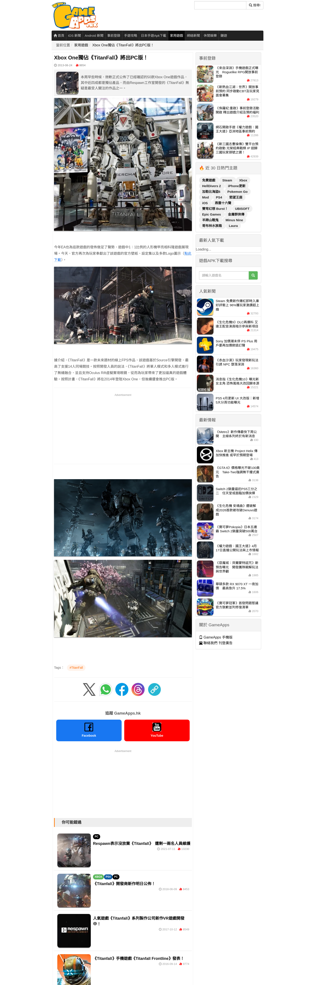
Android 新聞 (94, 35)
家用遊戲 (176, 35)
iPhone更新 (236, 186)
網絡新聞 (193, 35)
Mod (206, 197)
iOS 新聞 (74, 35)
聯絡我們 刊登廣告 (216, 643)
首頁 (59, 35)
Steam (227, 180)
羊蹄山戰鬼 (210, 220)
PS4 (108, 876)
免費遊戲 (209, 180)
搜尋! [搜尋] (255, 5)
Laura (233, 226)
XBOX (98, 876)
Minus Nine (234, 220)
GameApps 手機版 (216, 637)
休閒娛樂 (210, 35)
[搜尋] (220, 5)
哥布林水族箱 (212, 226)
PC (96, 836)
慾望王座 (235, 197)
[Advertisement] (123, 428)
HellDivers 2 (212, 186)
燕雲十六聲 (223, 203)
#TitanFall (76, 667)
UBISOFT (242, 209)
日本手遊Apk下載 (153, 35)
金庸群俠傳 (236, 214)
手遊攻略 (130, 35)
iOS (205, 203)
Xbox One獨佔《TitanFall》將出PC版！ (123, 45)
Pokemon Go (238, 191)
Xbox (243, 180)
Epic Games (212, 214)
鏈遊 (223, 35)
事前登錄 (113, 35)
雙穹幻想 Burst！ (215, 209)
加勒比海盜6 (211, 191)
